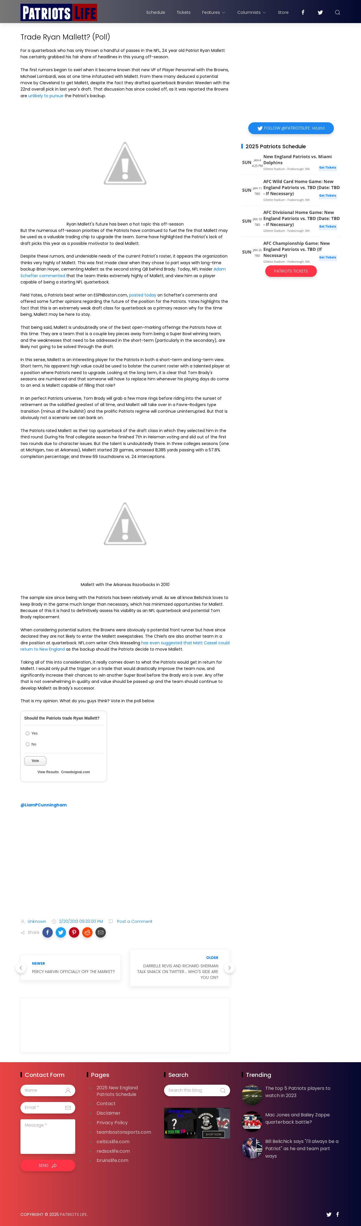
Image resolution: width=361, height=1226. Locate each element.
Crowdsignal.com (75, 772)
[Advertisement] (125, 868)
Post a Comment (134, 921)
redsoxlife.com (113, 1151)
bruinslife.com (112, 1160)
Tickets (184, 12)
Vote (35, 761)
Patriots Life (73, 1214)
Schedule (155, 12)
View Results (48, 772)
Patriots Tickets (291, 271)
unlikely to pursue (45, 96)
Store (283, 12)
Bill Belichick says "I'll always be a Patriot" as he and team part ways (302, 1148)
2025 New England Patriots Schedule (117, 1091)
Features (214, 12)
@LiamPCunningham (43, 805)
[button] (47, 932)
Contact (106, 1103)
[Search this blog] (197, 1090)
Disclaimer (109, 1113)
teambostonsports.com (124, 1132)
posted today (142, 295)
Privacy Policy (112, 1122)
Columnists (251, 12)
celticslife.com (113, 1141)
